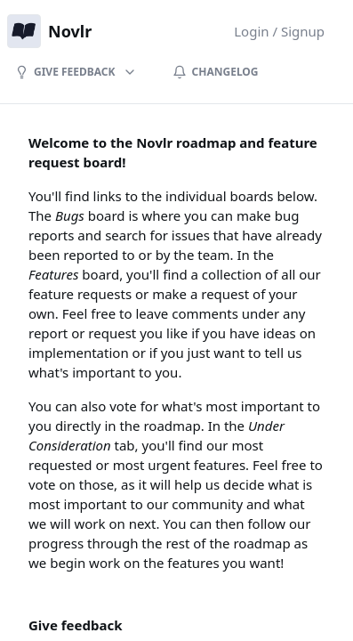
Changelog (215, 71)
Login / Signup (279, 31)
